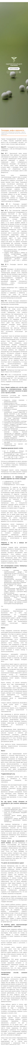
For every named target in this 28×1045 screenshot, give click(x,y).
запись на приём (14, 68)
